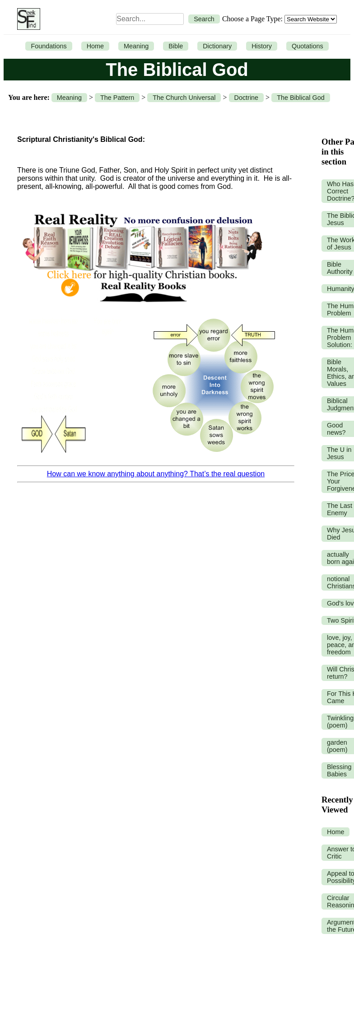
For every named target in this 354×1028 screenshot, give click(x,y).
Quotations (307, 46)
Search (204, 19)
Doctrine (246, 97)
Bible (175, 46)
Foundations (48, 46)
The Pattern (117, 97)
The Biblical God (301, 97)
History (262, 46)
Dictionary (217, 46)
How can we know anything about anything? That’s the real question (156, 474)
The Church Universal (184, 97)
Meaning (136, 46)
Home (95, 46)
